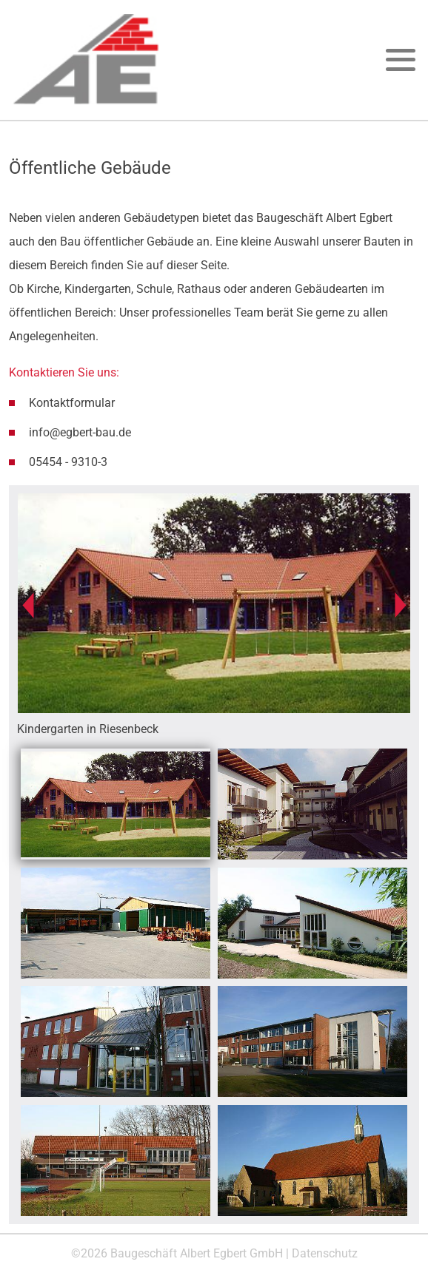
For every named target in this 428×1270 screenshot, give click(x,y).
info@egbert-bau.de (80, 432)
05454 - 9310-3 (68, 462)
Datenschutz (325, 1253)
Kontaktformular (72, 403)
